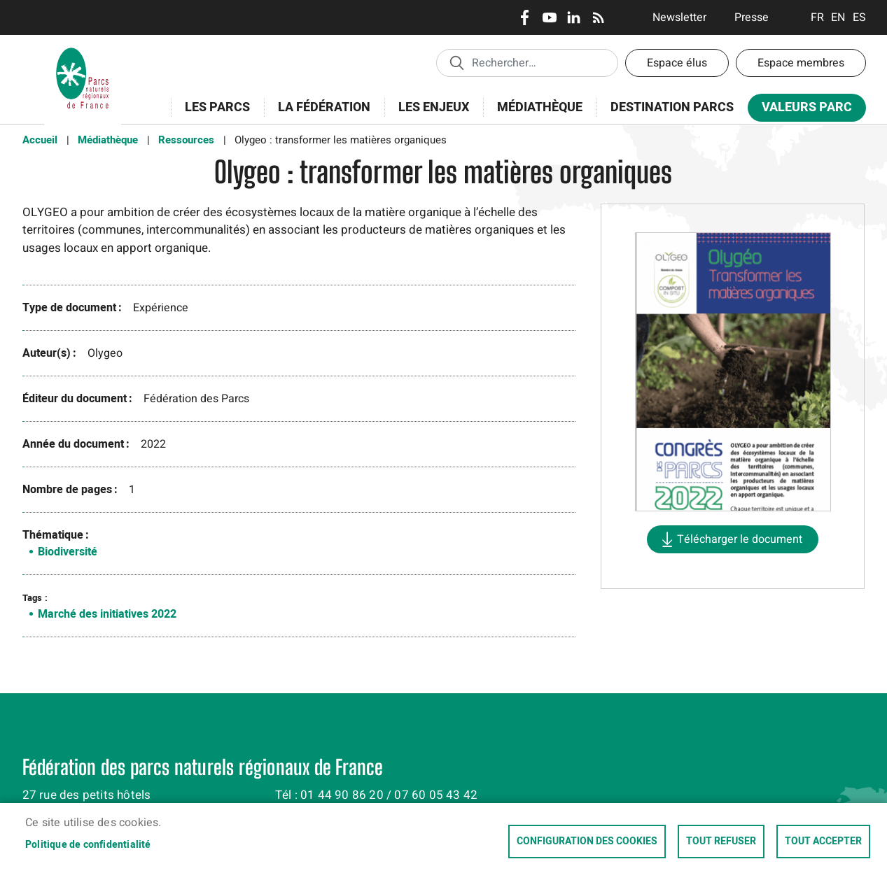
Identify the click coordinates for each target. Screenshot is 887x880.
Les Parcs (213, 115)
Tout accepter (823, 842)
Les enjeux (429, 115)
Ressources (186, 140)
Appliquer (456, 62)
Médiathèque (539, 107)
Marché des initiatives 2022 (107, 614)
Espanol (859, 17)
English (838, 17)
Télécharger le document (739, 539)
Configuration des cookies (587, 842)
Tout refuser (721, 842)
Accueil (39, 140)
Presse (751, 17)
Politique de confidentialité (88, 845)
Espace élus (677, 63)
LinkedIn (573, 17)
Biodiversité (67, 552)
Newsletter (679, 17)
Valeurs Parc (802, 110)
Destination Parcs (672, 107)
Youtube (549, 17)
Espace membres (800, 63)
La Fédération (319, 115)
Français (817, 17)
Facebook (524, 17)
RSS (598, 17)
